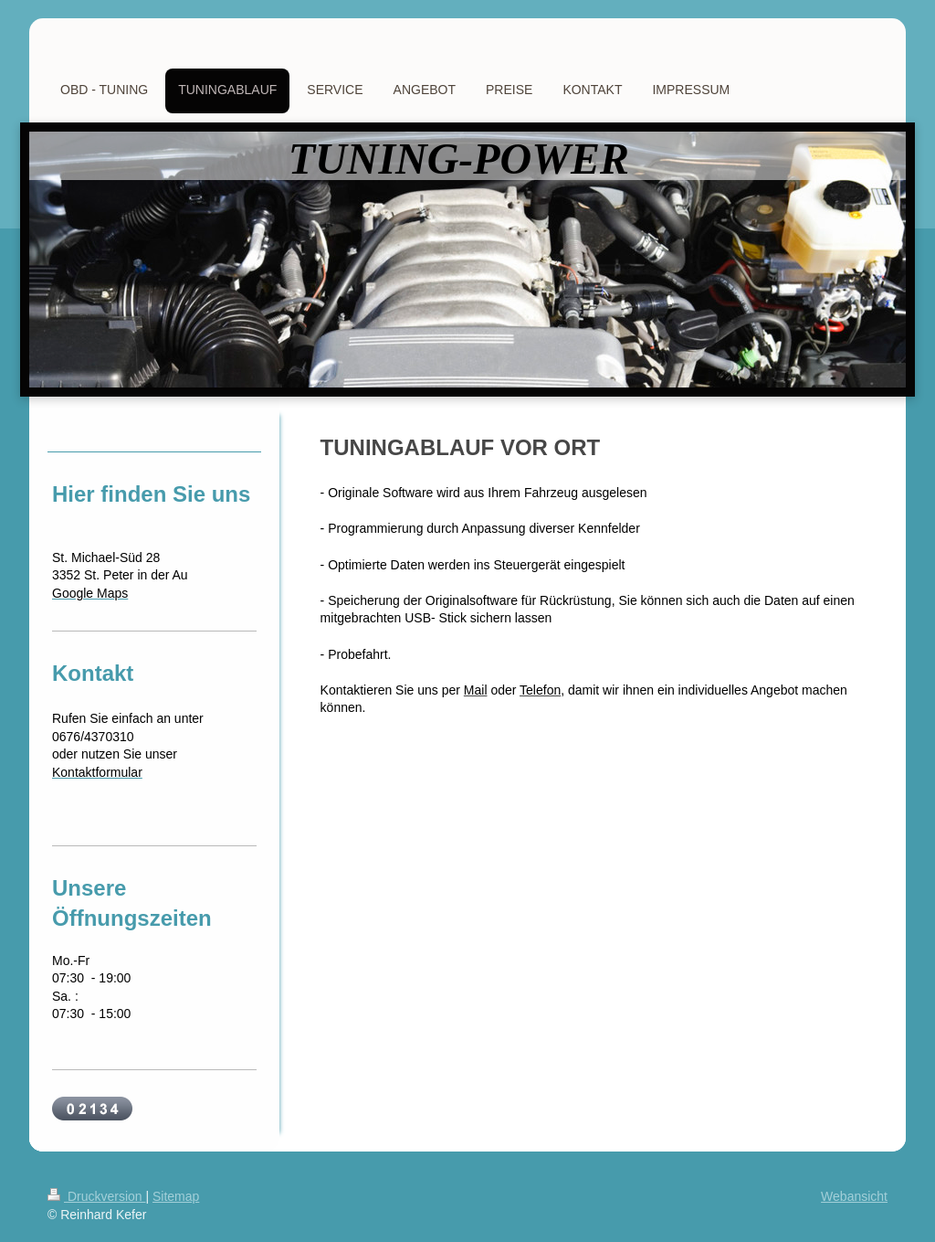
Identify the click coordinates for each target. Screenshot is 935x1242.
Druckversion (96, 1196)
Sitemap (175, 1196)
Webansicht (854, 1196)
